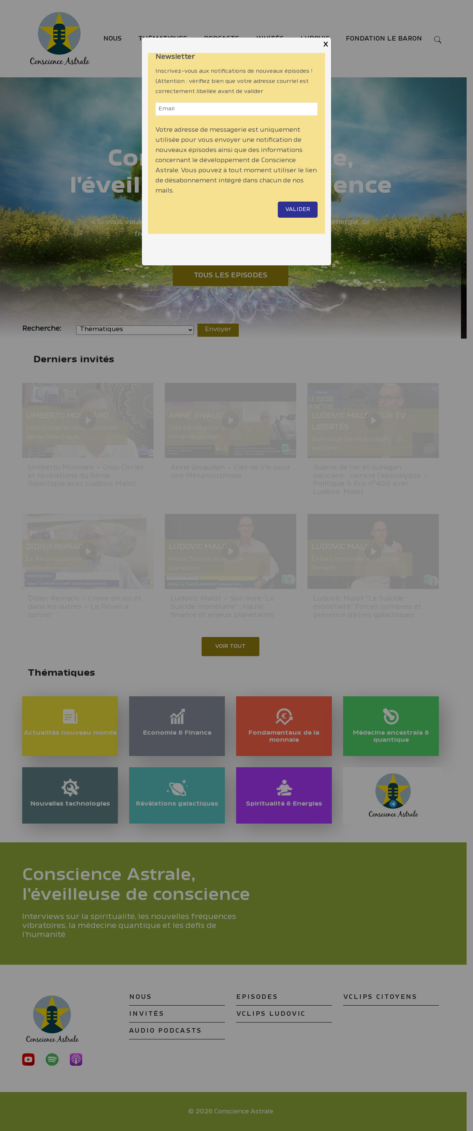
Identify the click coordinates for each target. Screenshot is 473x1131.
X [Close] (325, 44)
